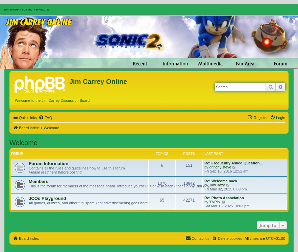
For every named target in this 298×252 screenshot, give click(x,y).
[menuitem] (45, 118)
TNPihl (215, 202)
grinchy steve (220, 167)
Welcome (23, 142)
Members (38, 181)
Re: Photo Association (224, 198)
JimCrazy (217, 185)
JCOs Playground (47, 198)
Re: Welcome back (220, 181)
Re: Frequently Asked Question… (233, 163)
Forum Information (48, 163)
